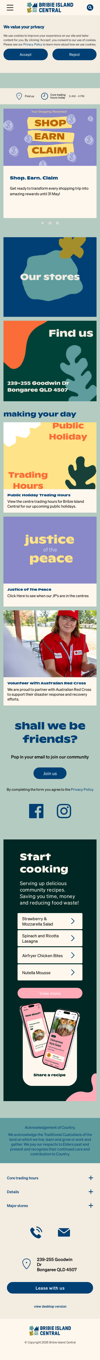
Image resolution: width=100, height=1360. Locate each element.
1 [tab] (42, 223)
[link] (50, 7)
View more (50, 993)
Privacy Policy (32, 44)
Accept (25, 54)
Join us (50, 773)
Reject (74, 54)
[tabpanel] (50, 163)
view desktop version (50, 1306)
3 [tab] (57, 223)
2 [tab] (50, 223)
